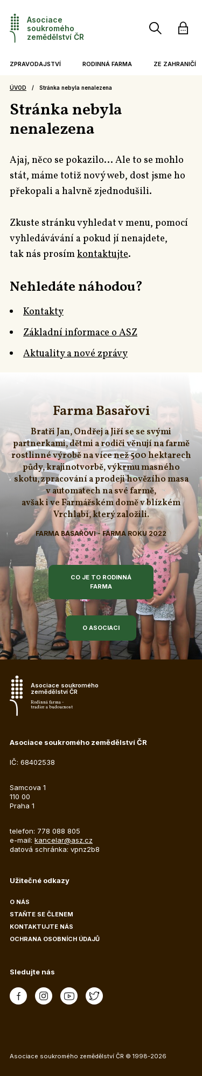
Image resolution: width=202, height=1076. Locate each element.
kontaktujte (102, 254)
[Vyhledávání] (155, 28)
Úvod (18, 87)
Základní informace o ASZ (80, 333)
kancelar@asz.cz (63, 840)
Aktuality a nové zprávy (75, 354)
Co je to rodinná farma (101, 581)
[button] (107, 64)
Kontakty (43, 312)
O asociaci (101, 628)
